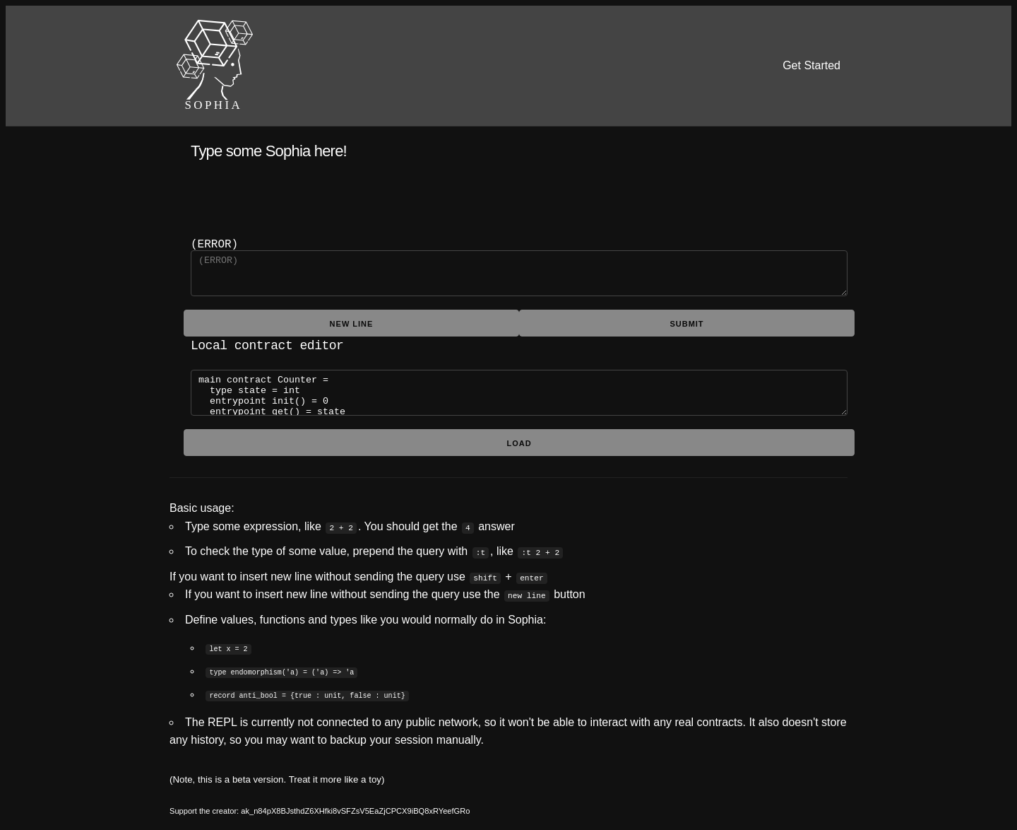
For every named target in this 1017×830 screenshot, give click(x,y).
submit (686, 322)
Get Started (811, 65)
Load (518, 440)
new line (352, 322)
